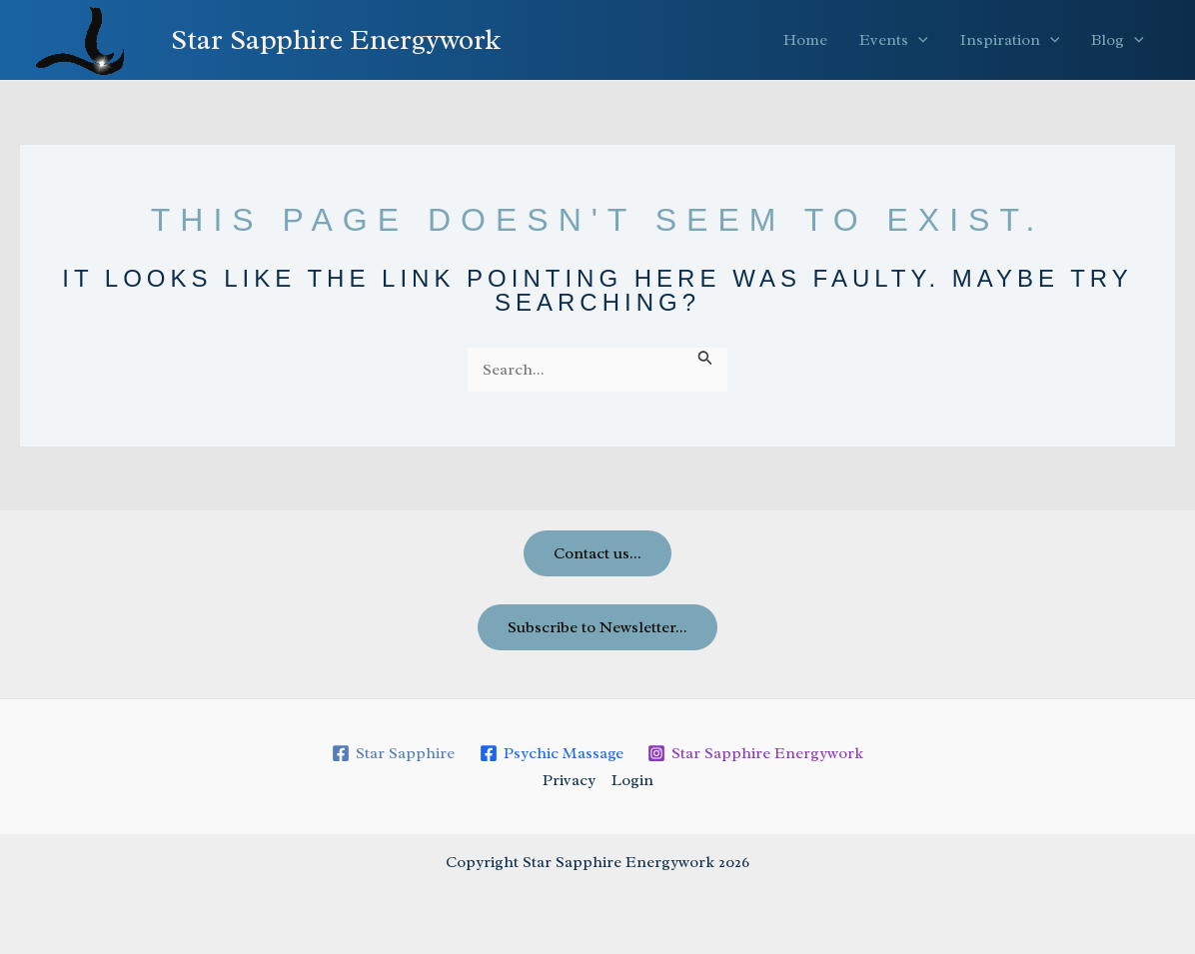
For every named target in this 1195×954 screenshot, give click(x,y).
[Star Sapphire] (393, 753)
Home (805, 40)
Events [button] (893, 40)
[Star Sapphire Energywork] (755, 753)
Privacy (569, 780)
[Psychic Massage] (551, 753)
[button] (918, 40)
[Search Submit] (705, 358)
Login (632, 780)
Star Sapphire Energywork (336, 39)
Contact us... (597, 553)
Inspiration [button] (1010, 40)
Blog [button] (1117, 40)
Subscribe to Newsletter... (597, 627)
